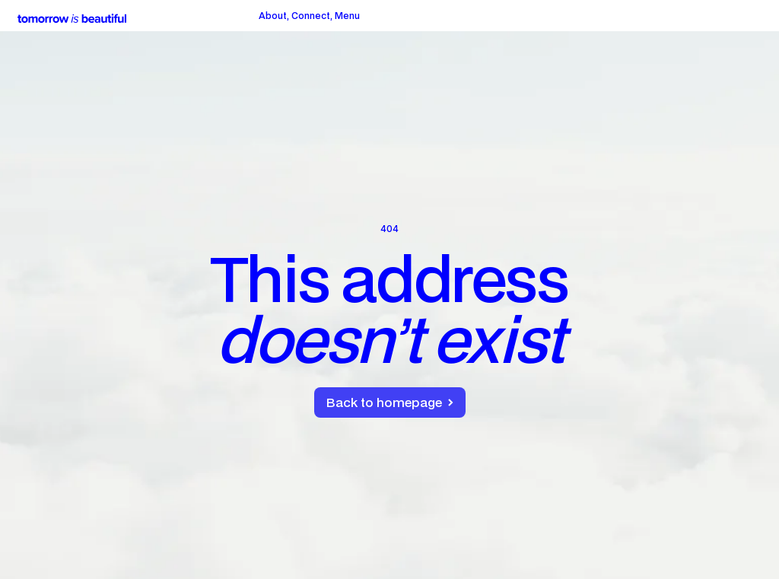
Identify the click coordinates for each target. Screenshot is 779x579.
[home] (71, 16)
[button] (347, 16)
